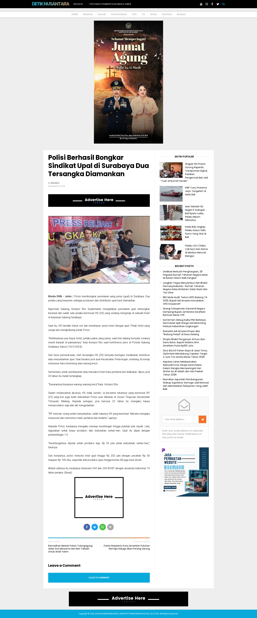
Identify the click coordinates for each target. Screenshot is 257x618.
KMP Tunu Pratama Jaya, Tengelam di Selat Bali (196, 191)
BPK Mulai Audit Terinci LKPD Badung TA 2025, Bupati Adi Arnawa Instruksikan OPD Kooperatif (185, 300)
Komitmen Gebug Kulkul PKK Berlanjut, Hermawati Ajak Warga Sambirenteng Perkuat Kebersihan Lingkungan (184, 323)
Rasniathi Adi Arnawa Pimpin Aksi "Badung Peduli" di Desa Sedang (181, 333)
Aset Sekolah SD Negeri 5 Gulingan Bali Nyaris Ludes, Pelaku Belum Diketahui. (195, 213)
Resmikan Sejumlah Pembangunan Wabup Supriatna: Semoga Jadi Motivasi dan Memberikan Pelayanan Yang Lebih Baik (186, 384)
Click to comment (99, 577)
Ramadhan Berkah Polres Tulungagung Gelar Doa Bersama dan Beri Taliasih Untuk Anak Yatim (70, 548)
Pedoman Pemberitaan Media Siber (110, 4)
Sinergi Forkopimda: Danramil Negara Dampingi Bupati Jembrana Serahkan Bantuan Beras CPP (184, 312)
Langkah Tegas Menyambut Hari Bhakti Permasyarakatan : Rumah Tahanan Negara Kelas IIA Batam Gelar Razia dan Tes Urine (185, 287)
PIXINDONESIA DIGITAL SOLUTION (144, 614)
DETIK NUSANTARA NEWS (56, 3)
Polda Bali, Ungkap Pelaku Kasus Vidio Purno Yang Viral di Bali (195, 232)
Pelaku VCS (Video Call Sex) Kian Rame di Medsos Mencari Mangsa (196, 250)
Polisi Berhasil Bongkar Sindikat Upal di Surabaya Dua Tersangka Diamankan (98, 165)
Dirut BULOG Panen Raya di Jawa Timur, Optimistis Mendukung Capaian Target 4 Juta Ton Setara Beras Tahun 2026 (185, 354)
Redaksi (78, 4)
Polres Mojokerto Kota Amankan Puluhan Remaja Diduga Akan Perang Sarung (127, 547)
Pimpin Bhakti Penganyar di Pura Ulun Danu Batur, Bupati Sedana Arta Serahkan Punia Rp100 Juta (184, 342)
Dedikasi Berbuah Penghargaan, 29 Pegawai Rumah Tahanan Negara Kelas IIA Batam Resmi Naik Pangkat (185, 275)
